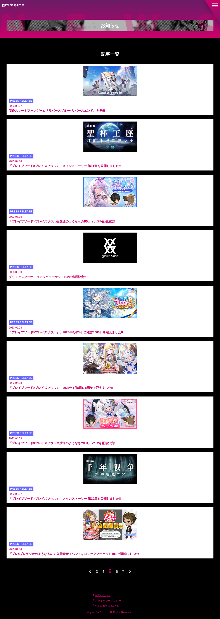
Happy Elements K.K (107, 605)
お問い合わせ (103, 595)
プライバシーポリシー (108, 600)
